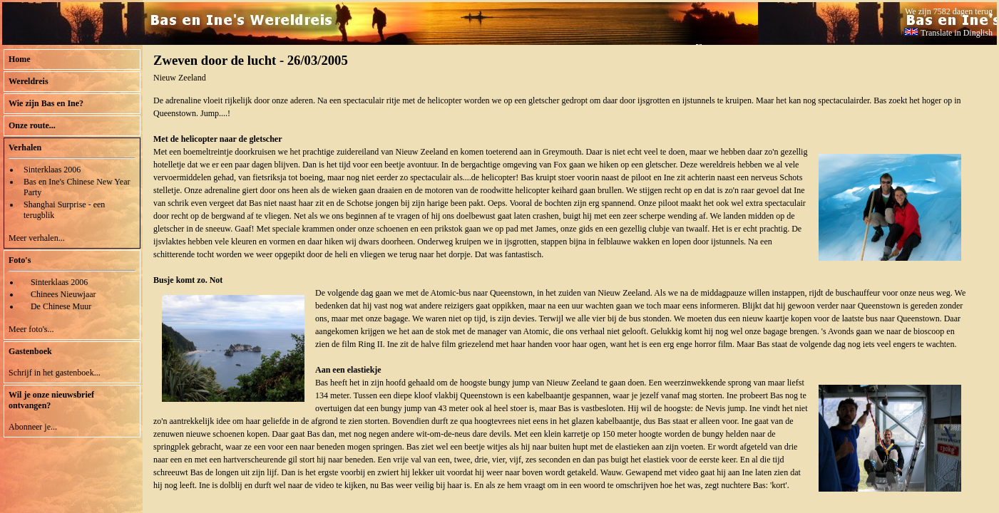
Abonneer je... (33, 427)
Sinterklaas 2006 (52, 170)
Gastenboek (30, 351)
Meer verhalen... (37, 238)
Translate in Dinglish (948, 33)
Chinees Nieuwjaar (63, 294)
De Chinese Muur (61, 306)
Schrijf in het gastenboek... (55, 373)
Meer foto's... (31, 329)
